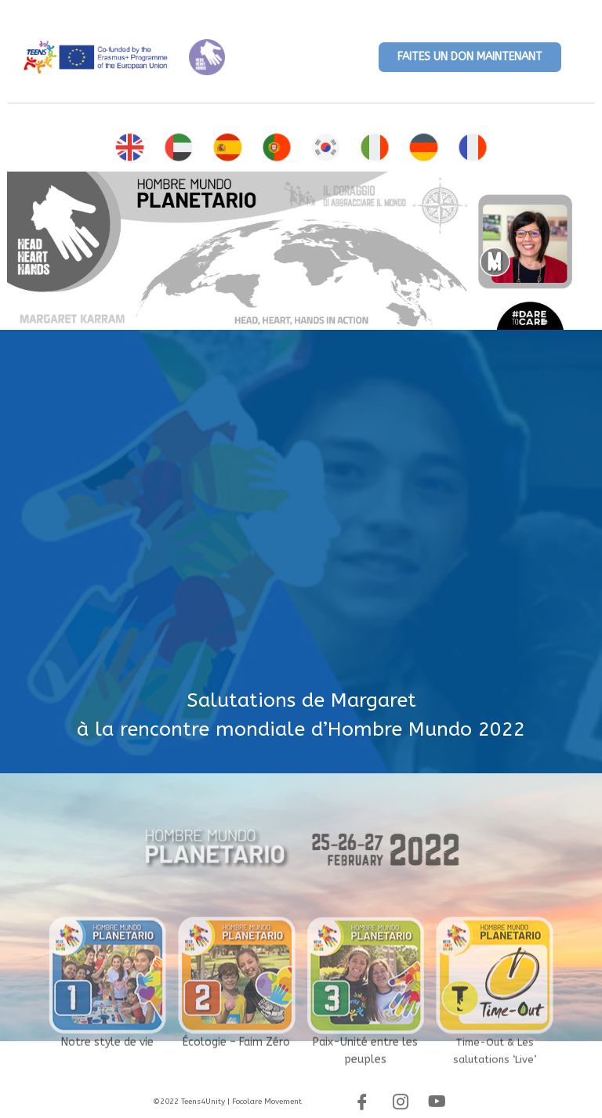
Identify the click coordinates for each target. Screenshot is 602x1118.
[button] (470, 57)
